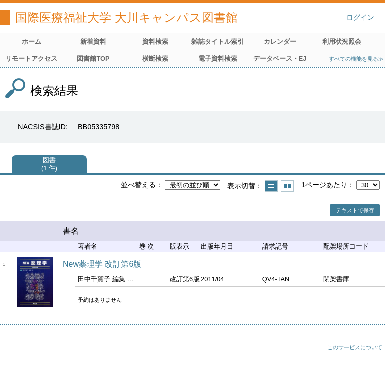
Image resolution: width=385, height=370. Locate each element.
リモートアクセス (31, 58)
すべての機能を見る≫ (356, 59)
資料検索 (155, 41)
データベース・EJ (280, 58)
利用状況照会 (341, 41)
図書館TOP (93, 58)
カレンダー (280, 41)
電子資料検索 (217, 58)
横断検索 (155, 58)
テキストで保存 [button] (355, 210)
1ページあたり (324, 185)
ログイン (360, 17)
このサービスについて (354, 347)
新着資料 (93, 41)
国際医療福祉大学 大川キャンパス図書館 (126, 17)
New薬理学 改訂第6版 (102, 264)
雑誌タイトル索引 (217, 41)
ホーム (31, 41)
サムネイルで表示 (287, 186)
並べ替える (138, 185)
